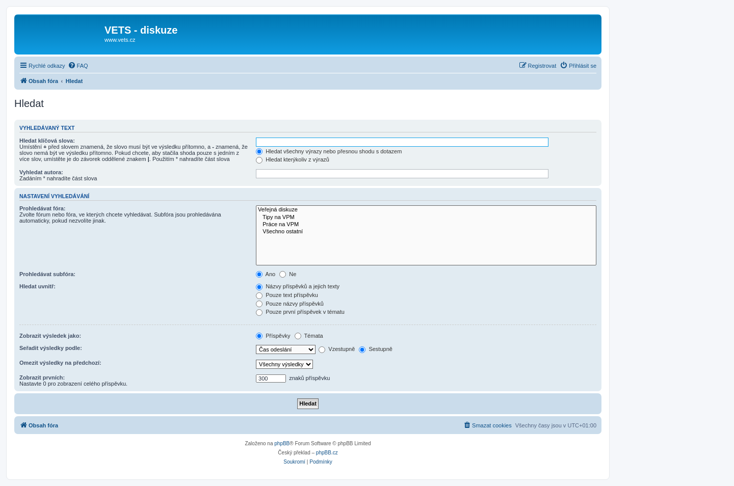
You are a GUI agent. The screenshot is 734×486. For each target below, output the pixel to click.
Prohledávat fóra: (42, 208)
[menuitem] (78, 66)
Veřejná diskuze (426, 209)
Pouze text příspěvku (287, 295)
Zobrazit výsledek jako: (50, 336)
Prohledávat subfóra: (47, 274)
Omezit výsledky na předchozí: (60, 363)
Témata (309, 336)
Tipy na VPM (426, 217)
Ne (287, 274)
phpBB (282, 443)
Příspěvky (273, 336)
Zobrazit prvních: (42, 377)
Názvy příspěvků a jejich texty (297, 286)
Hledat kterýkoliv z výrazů (292, 159)
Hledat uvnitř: (37, 286)
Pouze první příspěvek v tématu (300, 312)
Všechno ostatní (426, 231)
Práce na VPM (426, 224)
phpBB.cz (327, 452)
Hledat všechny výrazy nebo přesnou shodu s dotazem (329, 151)
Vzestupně (337, 349)
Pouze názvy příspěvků (290, 304)
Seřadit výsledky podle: (50, 348)
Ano (265, 274)
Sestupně (375, 349)
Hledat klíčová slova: (47, 141)
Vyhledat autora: (41, 172)
